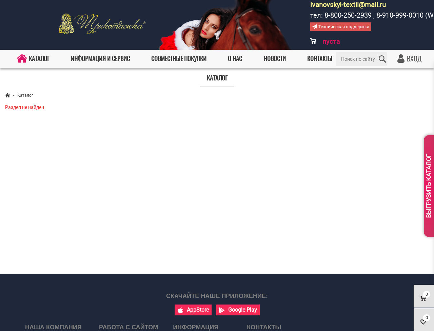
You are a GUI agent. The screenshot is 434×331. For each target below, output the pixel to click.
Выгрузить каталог (428, 186)
